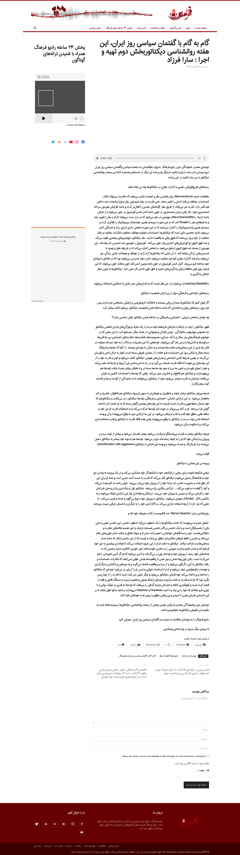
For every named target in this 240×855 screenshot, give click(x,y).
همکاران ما (102, 845)
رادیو (188, 28)
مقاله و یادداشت (157, 28)
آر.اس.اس (38, 845)
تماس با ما (59, 845)
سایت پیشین (95, 28)
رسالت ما (77, 845)
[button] (35, 28)
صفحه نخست (201, 28)
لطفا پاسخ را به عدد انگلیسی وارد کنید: (191, 763)
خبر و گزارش (175, 28)
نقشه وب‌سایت (89, 845)
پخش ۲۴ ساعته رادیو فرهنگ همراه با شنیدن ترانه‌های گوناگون (59, 54)
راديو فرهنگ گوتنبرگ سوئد (168, 656)
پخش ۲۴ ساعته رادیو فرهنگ (119, 28)
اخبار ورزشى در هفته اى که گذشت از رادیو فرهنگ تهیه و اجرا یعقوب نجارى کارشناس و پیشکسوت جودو (182, 671)
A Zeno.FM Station (76, 125)
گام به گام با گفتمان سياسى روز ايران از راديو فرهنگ (137, 656)
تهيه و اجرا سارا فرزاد (189, 656)
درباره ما (68, 845)
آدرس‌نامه (141, 28)
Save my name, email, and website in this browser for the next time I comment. (164, 756)
